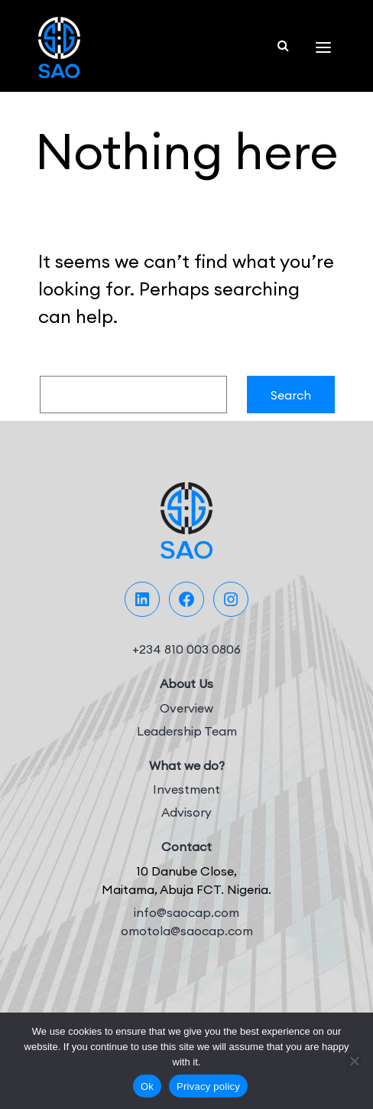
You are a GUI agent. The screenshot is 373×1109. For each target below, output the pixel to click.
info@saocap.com (186, 912)
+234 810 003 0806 (186, 649)
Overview (186, 708)
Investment (186, 789)
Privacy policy (208, 1086)
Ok (147, 1086)
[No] (354, 1060)
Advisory (186, 812)
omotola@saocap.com (187, 930)
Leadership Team (187, 731)
